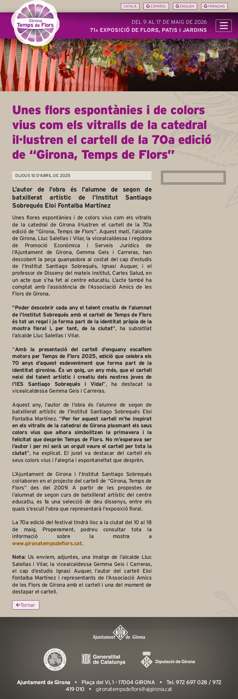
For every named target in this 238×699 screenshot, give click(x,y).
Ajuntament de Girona (43, 682)
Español (156, 6)
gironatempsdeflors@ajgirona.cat (134, 689)
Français (214, 6)
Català (130, 6)
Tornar (25, 605)
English (185, 6)
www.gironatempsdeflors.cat (47, 543)
